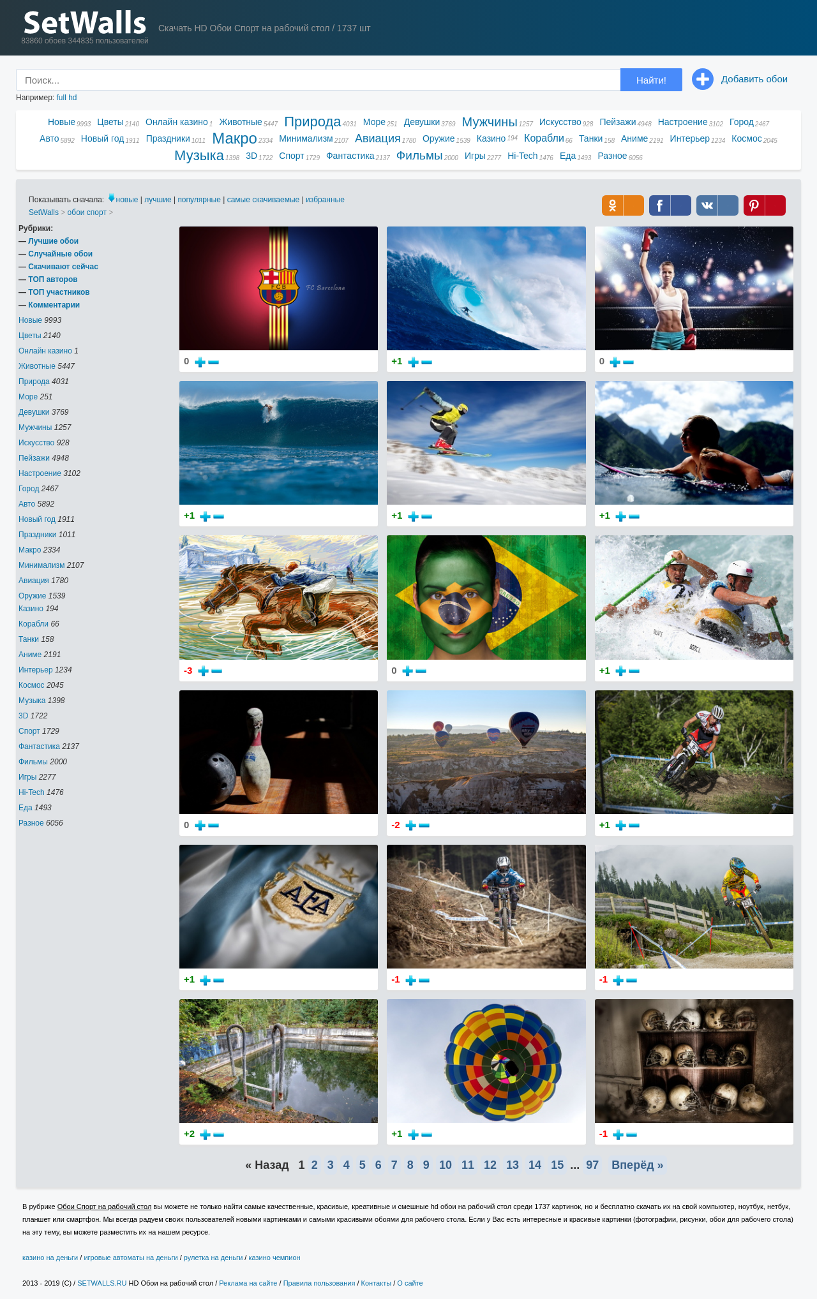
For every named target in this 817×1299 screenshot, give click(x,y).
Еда (568, 156)
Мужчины (490, 122)
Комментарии (54, 305)
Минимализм (306, 138)
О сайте (410, 1283)
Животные (240, 122)
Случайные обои (60, 253)
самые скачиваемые (263, 199)
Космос (746, 138)
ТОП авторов (52, 279)
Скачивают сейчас (63, 266)
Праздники (168, 138)
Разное (612, 156)
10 (445, 1165)
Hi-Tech (522, 156)
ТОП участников (58, 292)
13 (512, 1165)
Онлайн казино (177, 122)
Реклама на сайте (248, 1283)
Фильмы (419, 155)
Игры (475, 156)
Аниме (634, 138)
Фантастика (350, 156)
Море (374, 122)
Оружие (439, 138)
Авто (49, 138)
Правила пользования (319, 1283)
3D (251, 156)
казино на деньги (50, 1257)
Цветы (110, 122)
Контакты (376, 1283)
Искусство (560, 122)
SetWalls (44, 212)
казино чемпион (274, 1257)
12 (490, 1165)
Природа (312, 122)
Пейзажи (617, 122)
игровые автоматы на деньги (130, 1257)
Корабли (544, 138)
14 (534, 1165)
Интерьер (690, 138)
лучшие (157, 199)
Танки (591, 138)
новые (127, 199)
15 (557, 1165)
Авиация (378, 138)
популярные (199, 199)
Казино (491, 138)
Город (742, 122)
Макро (234, 139)
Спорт (291, 156)
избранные (325, 199)
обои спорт (87, 212)
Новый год (102, 138)
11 (467, 1165)
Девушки (422, 122)
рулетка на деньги (213, 1257)
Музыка (199, 156)
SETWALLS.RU (101, 1283)
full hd (66, 97)
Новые (61, 122)
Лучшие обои (53, 241)
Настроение (683, 122)
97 (592, 1165)
